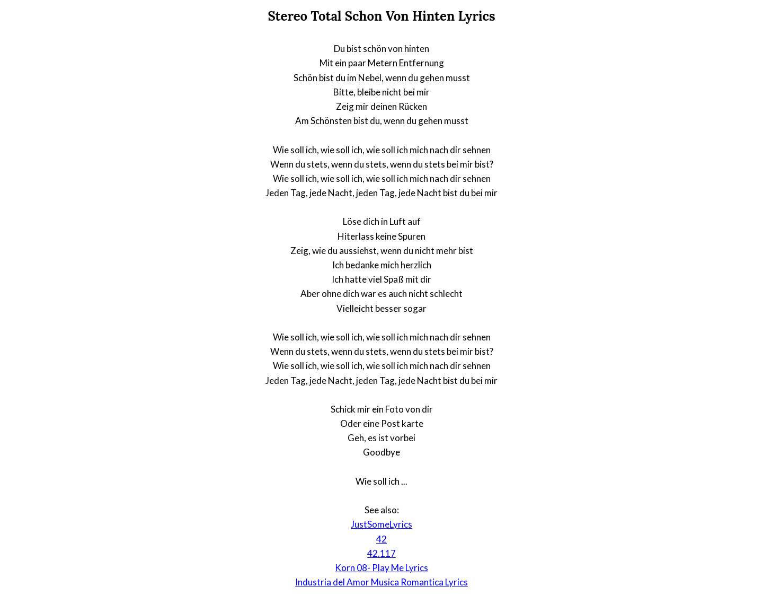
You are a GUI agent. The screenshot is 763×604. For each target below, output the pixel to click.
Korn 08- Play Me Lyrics (381, 567)
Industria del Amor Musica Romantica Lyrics (381, 582)
